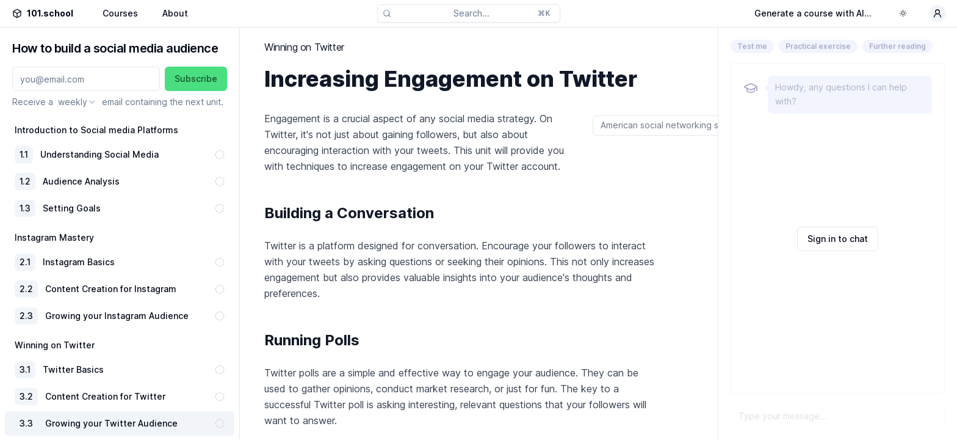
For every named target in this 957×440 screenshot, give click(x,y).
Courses (120, 13)
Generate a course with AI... (813, 13)
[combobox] (77, 102)
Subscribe (196, 78)
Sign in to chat (837, 238)
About (175, 13)
